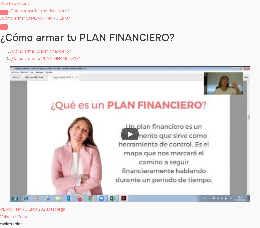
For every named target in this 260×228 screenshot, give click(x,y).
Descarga (56, 209)
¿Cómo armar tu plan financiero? (39, 11)
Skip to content (14, 3)
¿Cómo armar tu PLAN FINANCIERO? (45, 58)
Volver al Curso (14, 216)
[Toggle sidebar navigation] (4, 12)
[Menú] (4, 27)
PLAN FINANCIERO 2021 (23, 209)
